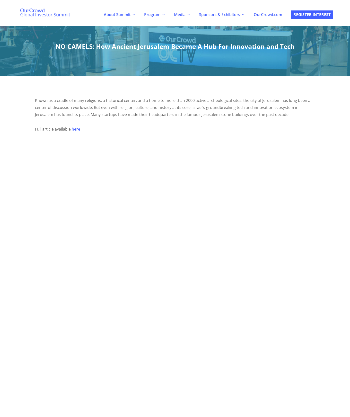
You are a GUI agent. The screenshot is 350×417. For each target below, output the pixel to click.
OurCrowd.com (268, 14)
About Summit (117, 14)
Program (152, 14)
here (76, 129)
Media (179, 14)
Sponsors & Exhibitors (219, 14)
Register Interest (312, 14)
